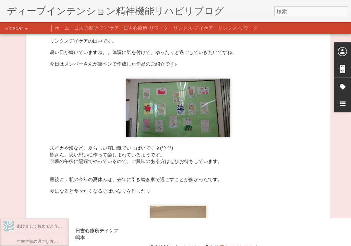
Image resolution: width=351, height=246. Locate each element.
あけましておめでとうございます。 (50, 226)
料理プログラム (31, 164)
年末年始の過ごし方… (37, 241)
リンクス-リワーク (238, 28)
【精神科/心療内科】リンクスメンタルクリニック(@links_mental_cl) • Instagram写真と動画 (198, 190)
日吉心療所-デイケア (96, 28)
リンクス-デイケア (193, 28)
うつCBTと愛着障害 (35, 149)
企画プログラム (31, 180)
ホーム (62, 28)
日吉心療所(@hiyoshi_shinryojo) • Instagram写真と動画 (157, 204)
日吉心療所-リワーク (145, 28)
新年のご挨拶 (29, 210)
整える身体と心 (31, 195)
